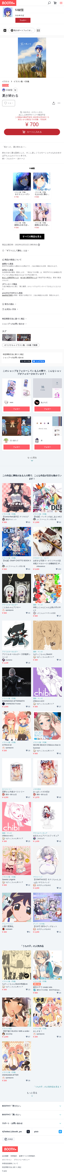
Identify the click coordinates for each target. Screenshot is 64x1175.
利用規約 (14, 1156)
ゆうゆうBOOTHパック (28, 278)
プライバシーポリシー (22, 1160)
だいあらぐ (14, 440)
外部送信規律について (10, 1163)
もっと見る (32, 460)
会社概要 (5, 1156)
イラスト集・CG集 (21, 81)
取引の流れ (9, 304)
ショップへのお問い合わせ (13, 324)
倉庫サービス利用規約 (27, 1156)
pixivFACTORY (7, 295)
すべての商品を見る (32, 236)
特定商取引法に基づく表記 (13, 319)
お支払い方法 (10, 309)
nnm (11, 402)
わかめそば (19, 15)
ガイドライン (7, 1160)
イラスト (6, 81)
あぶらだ (44, 402)
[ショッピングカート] (55, 3)
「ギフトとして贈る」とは (16, 250)
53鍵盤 (32, 168)
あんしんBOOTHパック (10, 278)
